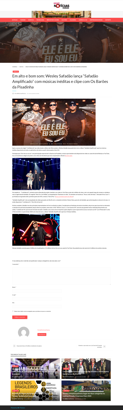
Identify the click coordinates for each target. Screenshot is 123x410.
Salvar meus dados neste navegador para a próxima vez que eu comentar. (32, 311)
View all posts (41, 334)
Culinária (73, 20)
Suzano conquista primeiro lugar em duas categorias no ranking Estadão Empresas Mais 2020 (84, 394)
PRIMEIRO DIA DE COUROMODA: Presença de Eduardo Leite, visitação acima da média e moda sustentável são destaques (33, 371)
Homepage (14, 66)
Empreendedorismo (96, 20)
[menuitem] (15, 20)
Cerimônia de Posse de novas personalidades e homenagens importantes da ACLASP (86, 372)
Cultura (64, 20)
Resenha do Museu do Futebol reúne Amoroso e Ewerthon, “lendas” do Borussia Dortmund (34, 394)
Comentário (15, 264)
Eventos (31, 20)
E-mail (14, 295)
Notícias (14, 20)
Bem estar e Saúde (53, 20)
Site (13, 302)
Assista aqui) (68, 155)
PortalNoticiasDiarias (20, 93)
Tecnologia (40, 20)
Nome (14, 287)
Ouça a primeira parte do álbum (64, 196)
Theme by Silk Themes (18, 408)
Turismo (23, 20)
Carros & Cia (83, 20)
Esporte (108, 20)
